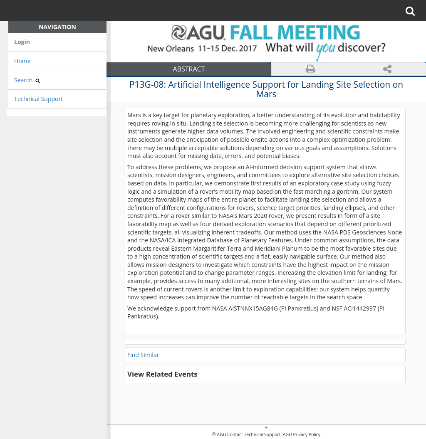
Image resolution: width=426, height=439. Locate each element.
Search (27, 80)
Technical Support (38, 99)
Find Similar (143, 355)
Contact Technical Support (253, 434)
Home (22, 61)
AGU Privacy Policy (301, 434)
